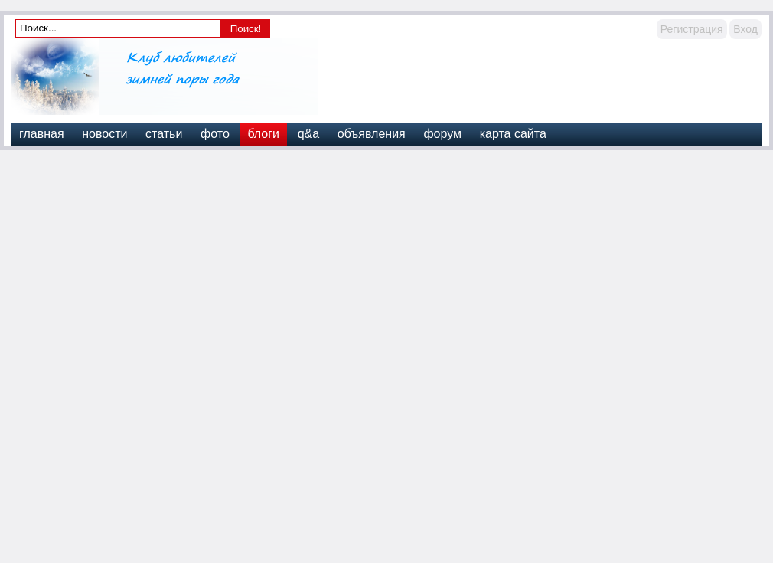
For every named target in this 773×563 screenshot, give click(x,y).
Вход (745, 29)
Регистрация (691, 29)
